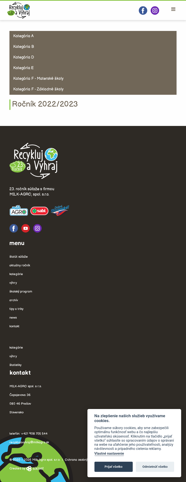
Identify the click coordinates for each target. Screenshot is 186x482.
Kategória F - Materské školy (38, 78)
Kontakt (14, 326)
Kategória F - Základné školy (38, 89)
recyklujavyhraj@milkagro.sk (29, 442)
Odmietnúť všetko (155, 466)
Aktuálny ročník (19, 265)
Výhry (13, 283)
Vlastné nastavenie (109, 454)
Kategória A (23, 36)
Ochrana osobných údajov (83, 460)
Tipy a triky (16, 309)
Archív (13, 300)
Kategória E (23, 68)
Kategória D (23, 57)
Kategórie (16, 274)
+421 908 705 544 (34, 434)
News (13, 318)
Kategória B (23, 46)
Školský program (20, 291)
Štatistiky (15, 365)
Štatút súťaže (18, 257)
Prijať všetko (114, 466)
